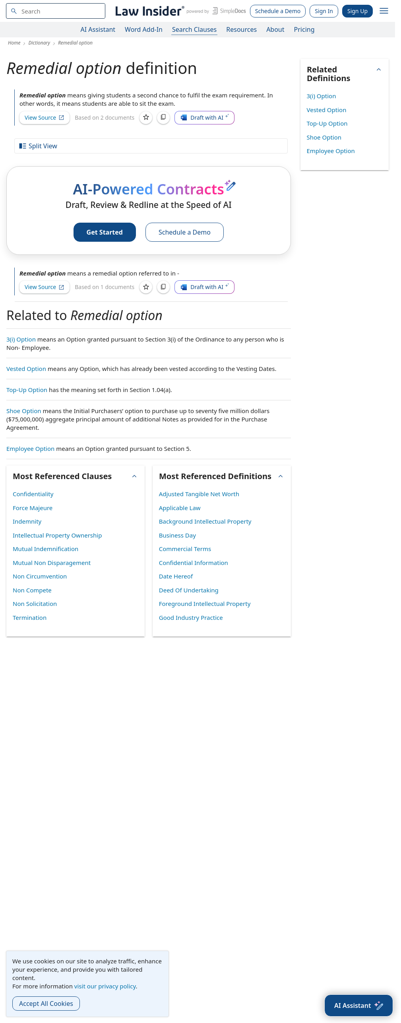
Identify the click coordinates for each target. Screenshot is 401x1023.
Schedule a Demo (278, 11)
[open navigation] (384, 11)
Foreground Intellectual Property (205, 604)
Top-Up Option (26, 390)
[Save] (145, 117)
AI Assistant (98, 29)
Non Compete (32, 590)
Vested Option (26, 369)
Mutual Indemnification (45, 549)
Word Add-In (144, 29)
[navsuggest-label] (55, 11)
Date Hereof (176, 576)
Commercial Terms (185, 549)
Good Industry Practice (191, 617)
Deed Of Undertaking (189, 590)
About (275, 29)
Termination (29, 617)
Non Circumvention (40, 576)
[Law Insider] (179, 11)
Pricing (304, 29)
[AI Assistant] (358, 1005)
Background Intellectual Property (205, 521)
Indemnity (27, 521)
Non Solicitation (35, 604)
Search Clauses (194, 29)
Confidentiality (33, 494)
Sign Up (357, 11)
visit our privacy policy (105, 986)
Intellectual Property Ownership (57, 535)
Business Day (177, 535)
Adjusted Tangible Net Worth (199, 494)
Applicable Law (180, 508)
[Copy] (163, 117)
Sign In (324, 11)
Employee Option (30, 448)
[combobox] (55, 11)
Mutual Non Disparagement (52, 563)
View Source (44, 117)
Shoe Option (23, 411)
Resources (241, 29)
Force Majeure (32, 508)
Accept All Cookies (46, 1003)
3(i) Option (21, 339)
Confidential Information (193, 563)
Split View (37, 146)
